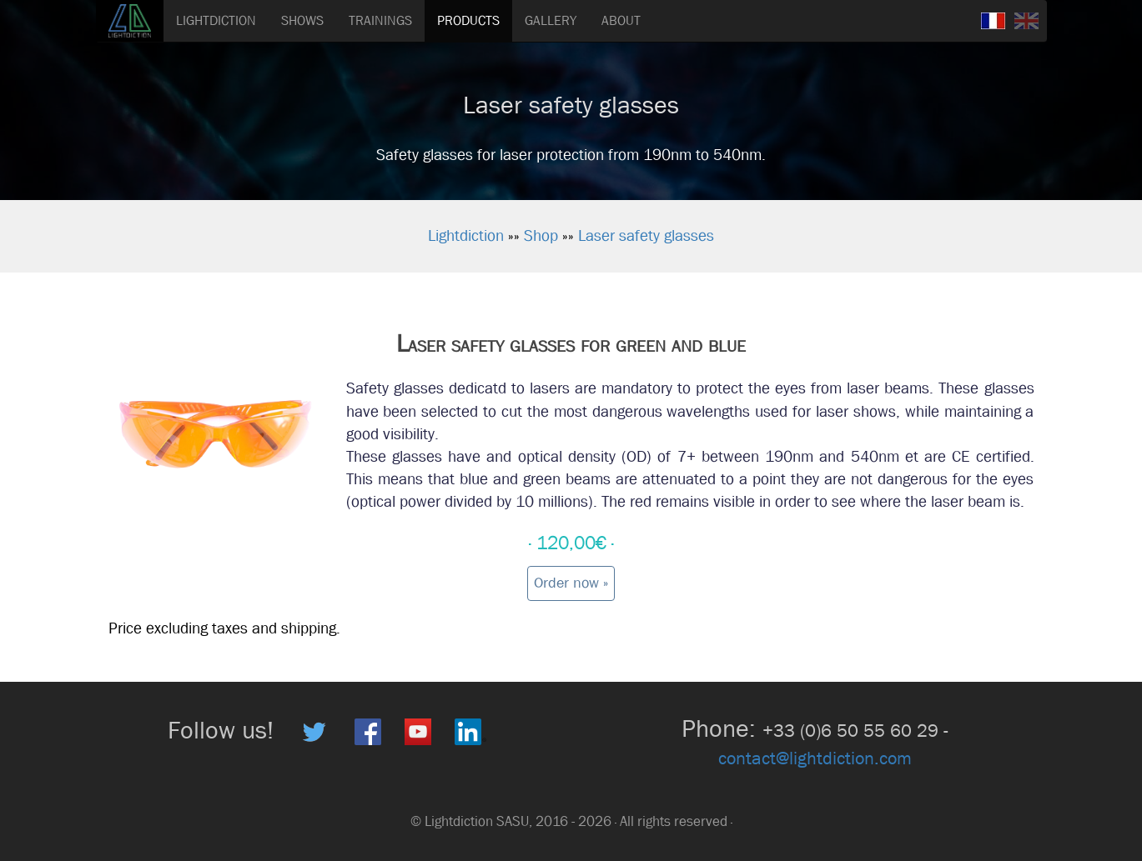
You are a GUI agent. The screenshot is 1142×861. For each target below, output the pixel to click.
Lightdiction (466, 236)
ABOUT (621, 20)
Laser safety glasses (646, 236)
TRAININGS (380, 20)
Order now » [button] (571, 583)
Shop (541, 236)
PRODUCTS (468, 20)
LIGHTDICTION (216, 20)
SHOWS (302, 20)
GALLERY (550, 20)
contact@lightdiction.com (815, 758)
